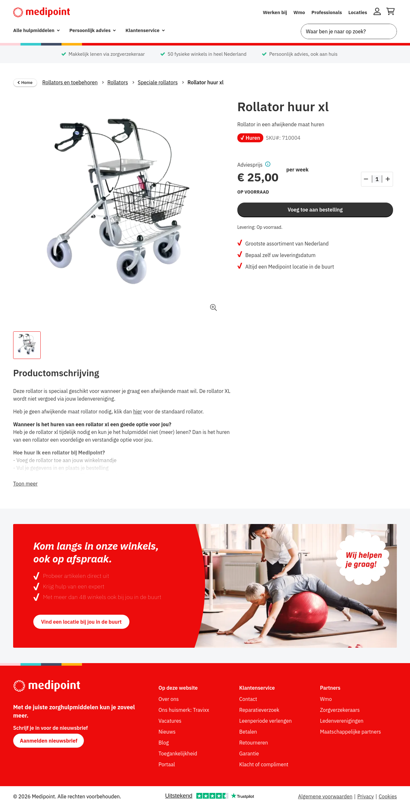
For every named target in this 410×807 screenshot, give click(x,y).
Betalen (248, 731)
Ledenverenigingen (342, 721)
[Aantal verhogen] (388, 179)
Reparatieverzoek (259, 710)
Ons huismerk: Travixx (184, 710)
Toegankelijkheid (178, 753)
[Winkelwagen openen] (390, 12)
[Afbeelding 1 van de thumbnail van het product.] (26, 345)
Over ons (169, 699)
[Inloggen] (377, 12)
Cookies (388, 796)
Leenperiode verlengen (265, 721)
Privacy (365, 796)
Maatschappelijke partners (350, 731)
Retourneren (253, 742)
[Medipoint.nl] (41, 12)
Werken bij (275, 12)
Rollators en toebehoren (70, 82)
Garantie (249, 753)
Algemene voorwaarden (325, 796)
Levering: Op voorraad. (260, 227)
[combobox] (349, 31)
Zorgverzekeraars (340, 710)
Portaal (167, 764)
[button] (266, 165)
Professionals (326, 12)
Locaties (357, 12)
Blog (164, 742)
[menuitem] (36, 30)
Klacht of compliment (263, 764)
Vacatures (170, 721)
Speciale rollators (158, 82)
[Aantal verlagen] (366, 179)
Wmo (299, 12)
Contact (248, 699)
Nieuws (167, 731)
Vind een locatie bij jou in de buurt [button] (81, 622)
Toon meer (25, 483)
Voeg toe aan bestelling (315, 209)
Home (25, 82)
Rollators (117, 82)
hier (137, 411)
